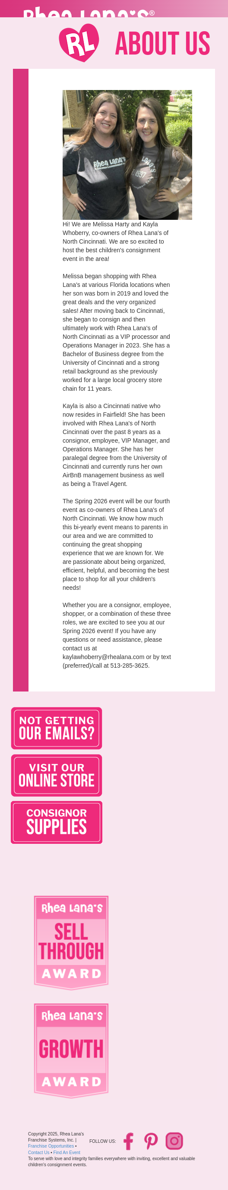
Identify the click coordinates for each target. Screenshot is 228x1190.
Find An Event (67, 1152)
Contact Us (38, 1152)
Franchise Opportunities (51, 1146)
